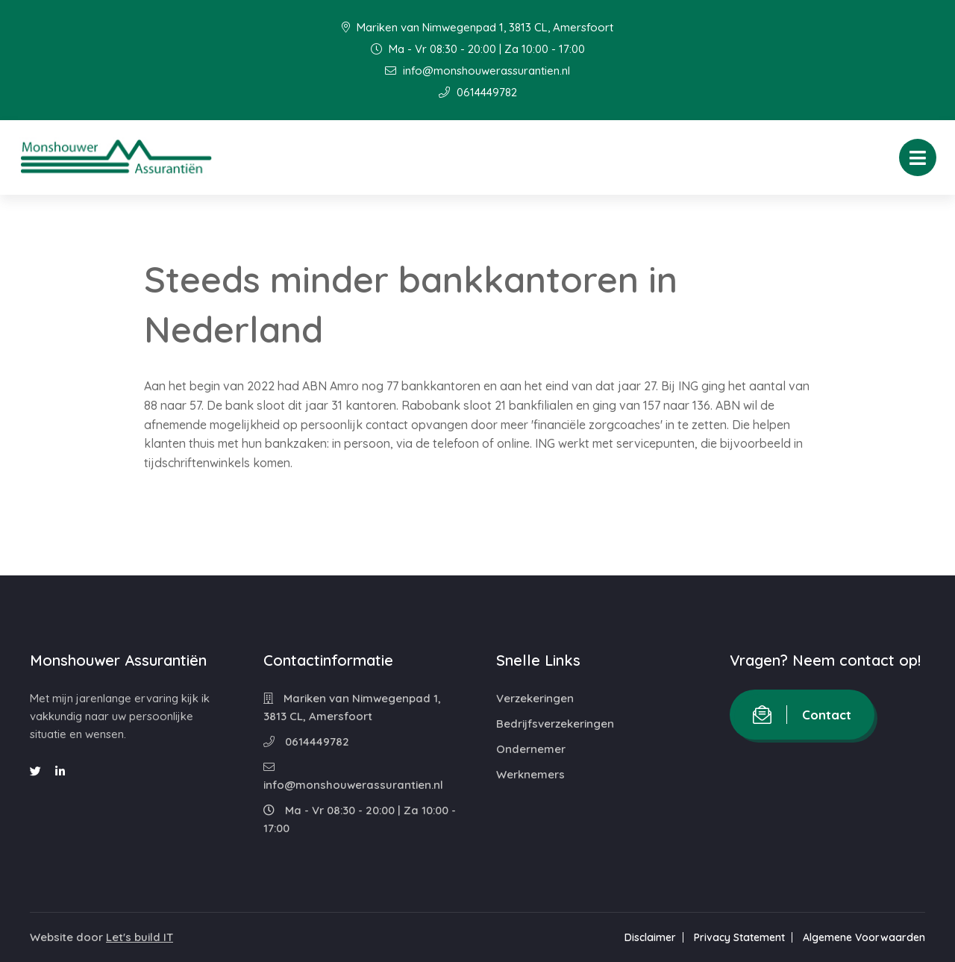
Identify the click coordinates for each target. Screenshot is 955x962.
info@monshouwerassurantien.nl (477, 70)
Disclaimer (650, 937)
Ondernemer (531, 749)
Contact (802, 714)
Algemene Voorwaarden (864, 937)
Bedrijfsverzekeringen (555, 723)
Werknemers (530, 774)
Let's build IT (139, 937)
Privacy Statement (739, 937)
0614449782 (478, 92)
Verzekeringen (535, 698)
